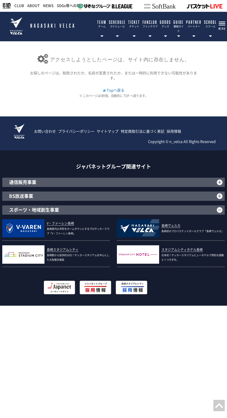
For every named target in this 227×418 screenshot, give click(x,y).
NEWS (48, 5)
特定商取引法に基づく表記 (142, 131)
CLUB (19, 5)
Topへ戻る (115, 90)
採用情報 (174, 131)
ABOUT (33, 5)
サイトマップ (107, 131)
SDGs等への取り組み (74, 5)
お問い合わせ (45, 131)
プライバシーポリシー (76, 131)
